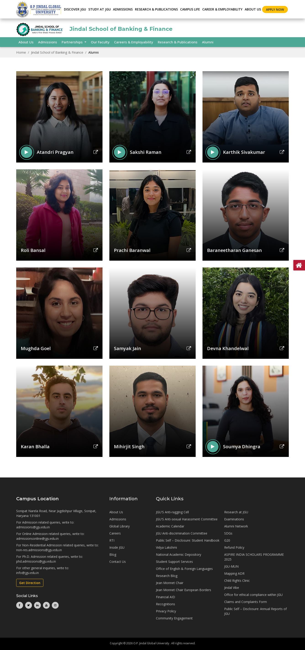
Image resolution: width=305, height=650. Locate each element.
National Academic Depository (178, 554)
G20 (227, 540)
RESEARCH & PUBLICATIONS (156, 9)
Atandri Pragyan (55, 152)
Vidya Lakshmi (166, 547)
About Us (253, 9)
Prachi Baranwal (132, 250)
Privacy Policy (166, 611)
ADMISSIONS (123, 9)
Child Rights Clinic (237, 580)
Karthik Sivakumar (244, 152)
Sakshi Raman (145, 152)
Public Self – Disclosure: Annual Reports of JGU (255, 611)
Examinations (234, 519)
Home (21, 52)
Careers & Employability (133, 42)
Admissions (47, 42)
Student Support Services (174, 561)
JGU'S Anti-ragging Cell (172, 512)
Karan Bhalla (35, 446)
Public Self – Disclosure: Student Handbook (187, 540)
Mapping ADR (234, 573)
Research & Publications (177, 42)
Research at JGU (236, 512)
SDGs (228, 533)
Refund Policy (234, 547)
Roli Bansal (33, 250)
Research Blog (166, 576)
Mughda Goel (36, 348)
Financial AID (165, 597)
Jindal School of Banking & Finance (57, 52)
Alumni (207, 42)
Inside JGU (116, 547)
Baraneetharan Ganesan (234, 250)
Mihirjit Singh (129, 446)
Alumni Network (236, 526)
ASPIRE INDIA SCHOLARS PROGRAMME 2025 (254, 556)
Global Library (119, 526)
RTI (111, 540)
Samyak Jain (127, 348)
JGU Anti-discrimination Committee (181, 533)
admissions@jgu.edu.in (33, 527)
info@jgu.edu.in (27, 573)
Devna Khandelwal (228, 348)
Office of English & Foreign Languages (184, 568)
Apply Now (275, 9)
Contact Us (117, 561)
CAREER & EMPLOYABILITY (222, 9)
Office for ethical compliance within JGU (253, 594)
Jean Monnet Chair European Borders (183, 590)
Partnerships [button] (73, 42)
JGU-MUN (231, 566)
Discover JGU (75, 9)
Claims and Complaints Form (245, 602)
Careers (115, 533)
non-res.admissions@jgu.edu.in (39, 550)
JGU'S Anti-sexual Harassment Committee (187, 519)
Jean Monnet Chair (169, 583)
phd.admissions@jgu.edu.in (36, 561)
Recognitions (165, 604)
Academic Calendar (170, 526)
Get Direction (29, 583)
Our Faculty (100, 42)
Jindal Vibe (231, 587)
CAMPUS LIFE (190, 9)
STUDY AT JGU (99, 9)
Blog (112, 554)
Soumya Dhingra (241, 446)
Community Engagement (174, 618)
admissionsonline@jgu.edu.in (37, 538)
